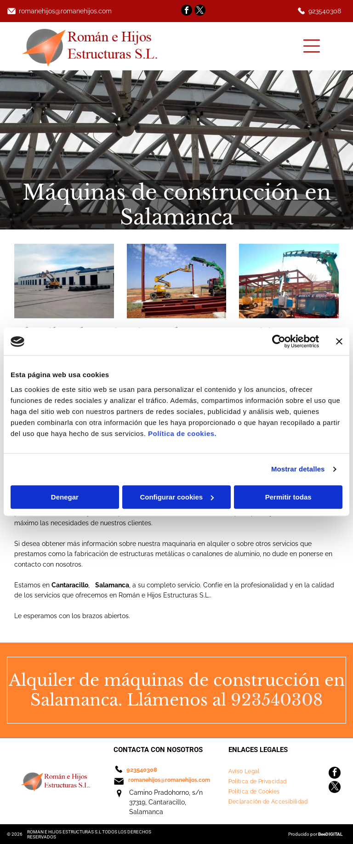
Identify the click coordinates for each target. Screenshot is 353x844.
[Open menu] (311, 46)
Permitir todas (288, 497)
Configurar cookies (177, 497)
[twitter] (199, 11)
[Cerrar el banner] (339, 342)
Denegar (65, 497)
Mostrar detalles (298, 469)
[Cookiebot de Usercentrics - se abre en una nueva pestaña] (279, 342)
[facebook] (186, 11)
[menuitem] (272, 771)
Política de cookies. (182, 433)
